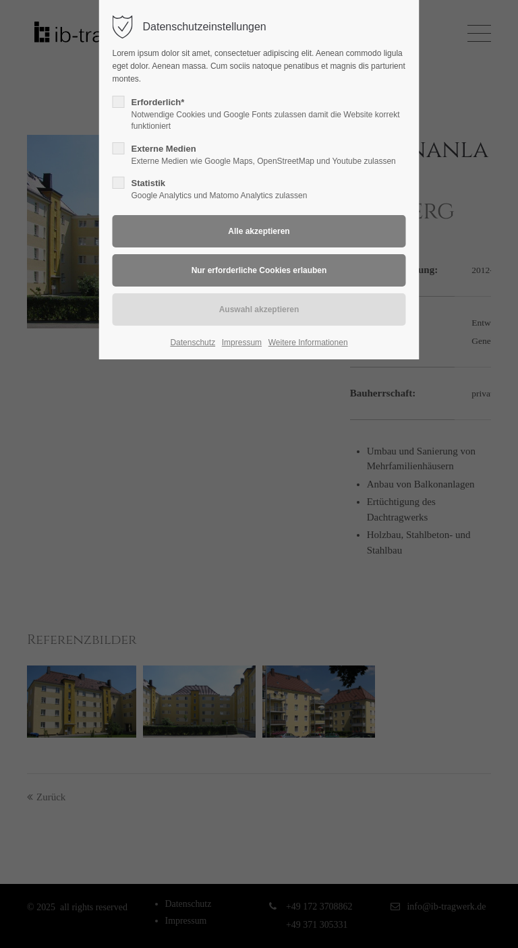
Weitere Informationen (308, 342)
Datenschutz (192, 342)
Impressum (242, 342)
